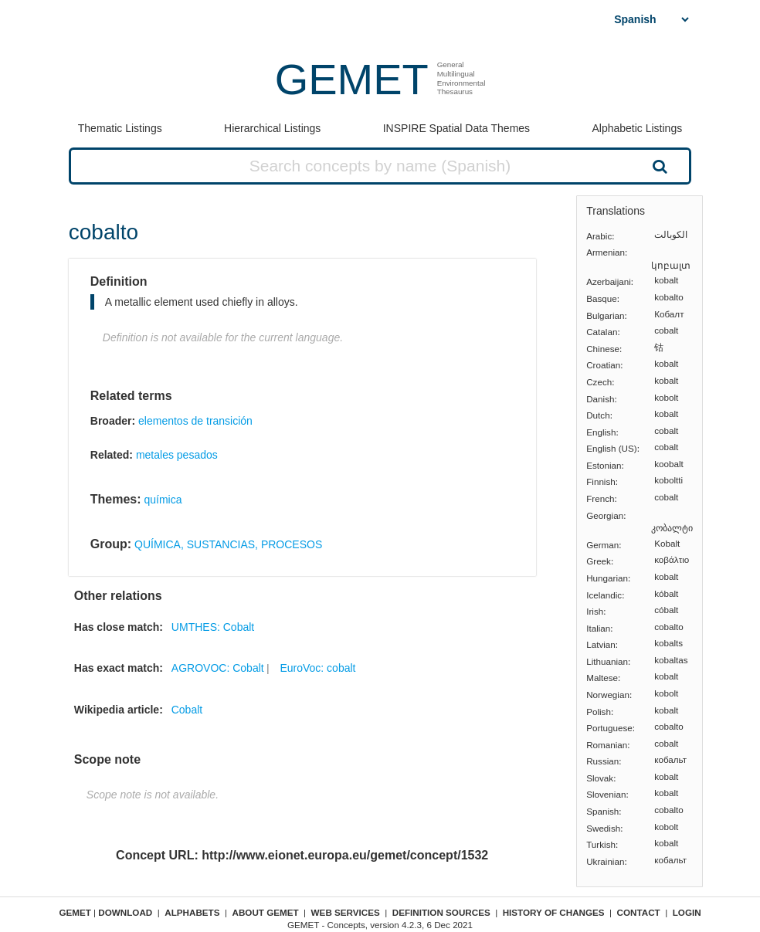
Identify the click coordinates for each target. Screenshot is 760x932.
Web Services (345, 912)
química (163, 499)
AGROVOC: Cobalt (217, 668)
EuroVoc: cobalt (317, 668)
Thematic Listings (120, 128)
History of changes (554, 912)
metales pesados (177, 455)
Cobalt (186, 709)
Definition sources (441, 912)
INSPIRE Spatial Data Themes (456, 128)
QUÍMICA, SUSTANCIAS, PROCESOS (228, 544)
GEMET (352, 79)
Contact (638, 912)
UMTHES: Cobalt (212, 627)
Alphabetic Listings (637, 128)
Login (687, 912)
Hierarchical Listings (272, 128)
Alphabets (192, 912)
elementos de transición (195, 421)
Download (125, 912)
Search (658, 166)
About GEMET (265, 912)
